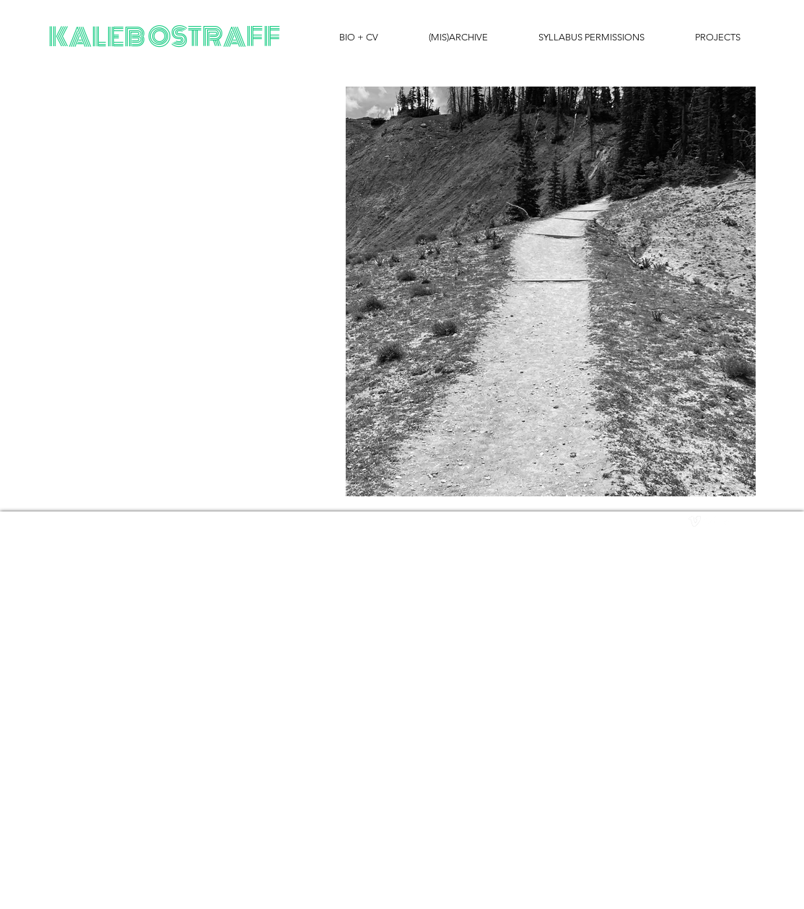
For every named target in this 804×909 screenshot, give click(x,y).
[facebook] (726, 521)
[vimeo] (695, 521)
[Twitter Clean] (710, 521)
